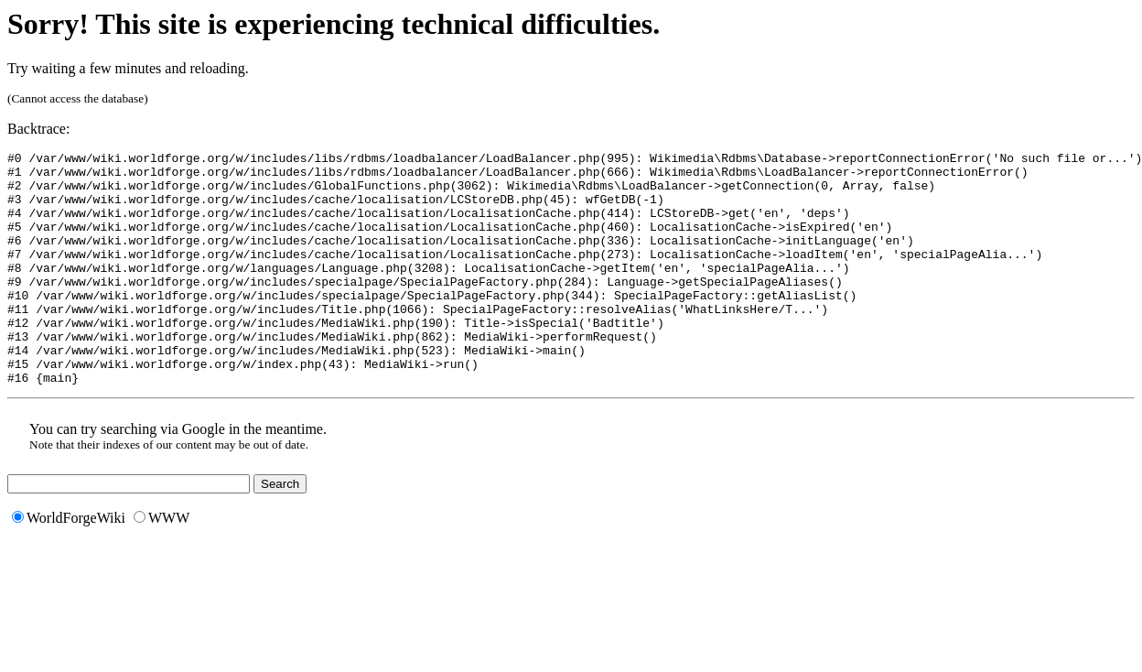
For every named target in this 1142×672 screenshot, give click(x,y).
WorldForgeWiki (68, 564)
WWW (161, 564)
